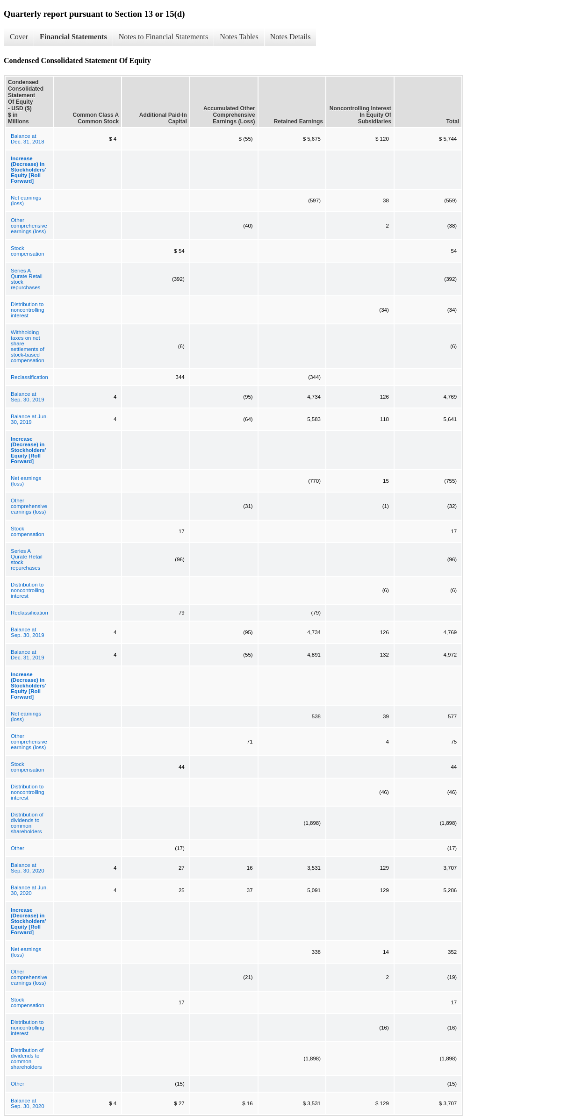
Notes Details (290, 37)
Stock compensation (27, 251)
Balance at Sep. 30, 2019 (27, 396)
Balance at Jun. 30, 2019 (29, 419)
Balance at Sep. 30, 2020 (27, 867)
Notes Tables (239, 37)
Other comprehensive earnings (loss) (29, 225)
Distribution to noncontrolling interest (27, 309)
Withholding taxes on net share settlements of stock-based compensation (27, 346)
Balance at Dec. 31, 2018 (27, 138)
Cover (19, 37)
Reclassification (29, 377)
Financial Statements (73, 37)
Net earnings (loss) (26, 200)
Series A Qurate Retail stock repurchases (27, 279)
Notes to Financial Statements (163, 37)
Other (17, 848)
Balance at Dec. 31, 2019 (27, 654)
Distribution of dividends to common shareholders (27, 823)
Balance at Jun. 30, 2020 (29, 890)
